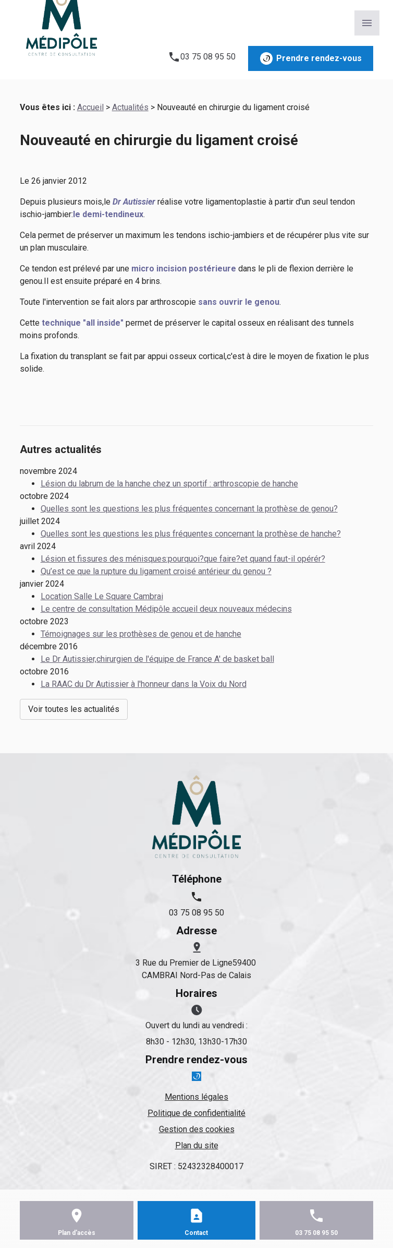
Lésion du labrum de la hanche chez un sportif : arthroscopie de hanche (169, 484)
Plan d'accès (76, 1233)
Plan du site (196, 1145)
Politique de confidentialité (196, 1113)
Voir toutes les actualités (73, 709)
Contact (196, 1233)
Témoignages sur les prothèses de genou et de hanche (141, 634)
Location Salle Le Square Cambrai (102, 596)
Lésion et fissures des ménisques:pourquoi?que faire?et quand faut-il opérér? (183, 559)
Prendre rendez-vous (311, 58)
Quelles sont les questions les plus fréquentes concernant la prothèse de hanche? (191, 534)
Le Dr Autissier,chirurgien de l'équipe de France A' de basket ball (157, 659)
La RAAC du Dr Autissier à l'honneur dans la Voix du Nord (144, 684)
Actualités (130, 107)
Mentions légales (196, 1097)
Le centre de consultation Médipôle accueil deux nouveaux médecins (166, 609)
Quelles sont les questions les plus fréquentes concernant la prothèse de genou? (189, 509)
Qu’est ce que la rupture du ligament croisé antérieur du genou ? (156, 571)
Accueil (90, 107)
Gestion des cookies (197, 1129)
